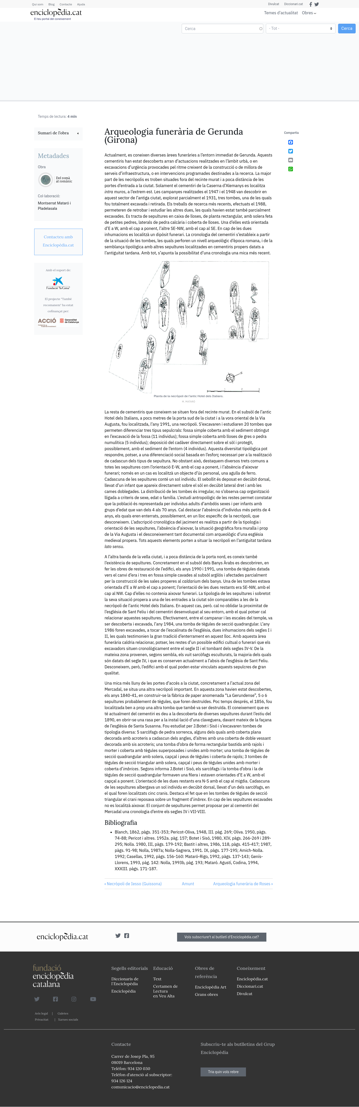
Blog (51, 4)
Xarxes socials (68, 1019)
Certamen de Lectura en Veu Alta (165, 991)
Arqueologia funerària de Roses (243, 883)
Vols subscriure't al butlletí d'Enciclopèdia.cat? (221, 937)
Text (157, 978)
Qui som (37, 4)
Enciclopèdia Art (210, 986)
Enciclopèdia (124, 991)
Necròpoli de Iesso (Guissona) (133, 883)
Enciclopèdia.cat (252, 978)
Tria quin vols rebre (223, 1072)
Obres (307, 12)
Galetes (63, 1013)
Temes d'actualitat (281, 12)
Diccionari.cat (293, 4)
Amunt (188, 883)
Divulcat (273, 4)
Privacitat (41, 1019)
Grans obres (206, 994)
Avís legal (41, 1013)
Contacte (66, 4)
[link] (58, 133)
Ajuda (81, 4)
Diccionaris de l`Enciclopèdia (125, 981)
